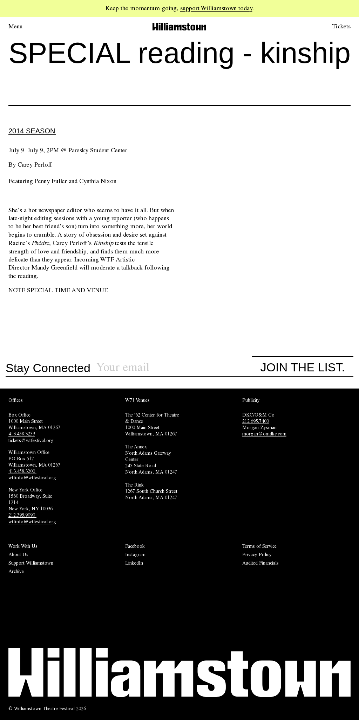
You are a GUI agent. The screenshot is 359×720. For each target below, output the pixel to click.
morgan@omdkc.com (264, 433)
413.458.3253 (21, 433)
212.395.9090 (22, 515)
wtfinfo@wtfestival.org (32, 477)
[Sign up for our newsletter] (174, 367)
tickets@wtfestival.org (31, 440)
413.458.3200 (22, 471)
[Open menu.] (25, 26)
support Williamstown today (216, 8)
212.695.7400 (255, 421)
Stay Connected (48, 368)
